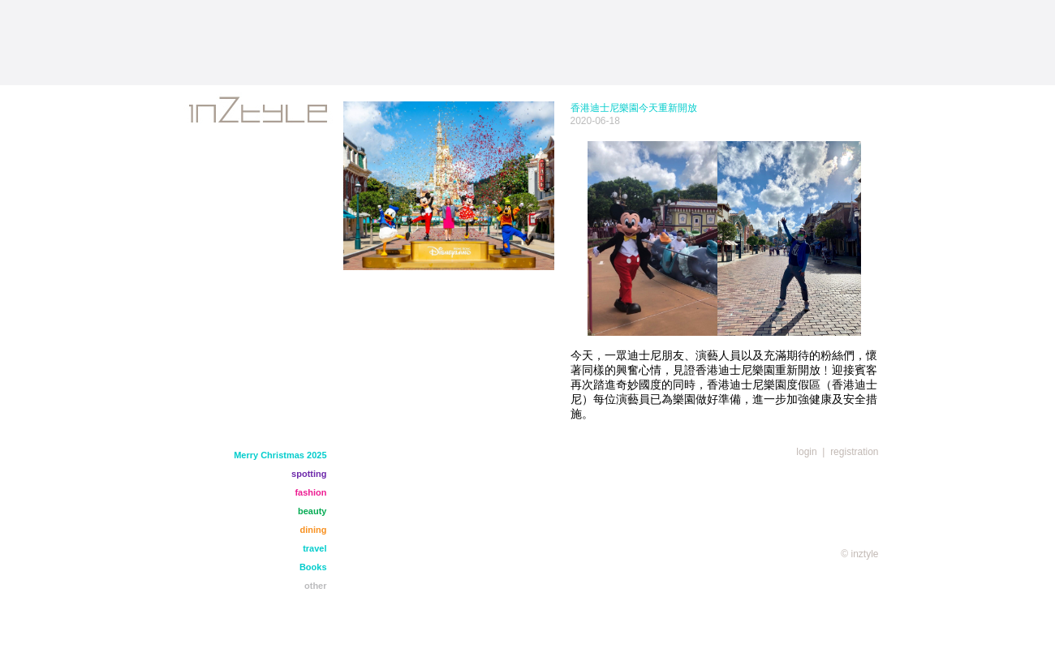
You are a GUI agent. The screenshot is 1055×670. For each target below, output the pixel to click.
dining (313, 530)
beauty (312, 511)
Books (313, 567)
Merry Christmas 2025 (280, 455)
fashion (310, 492)
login (806, 451)
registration (854, 451)
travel (314, 548)
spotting (308, 474)
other (315, 586)
